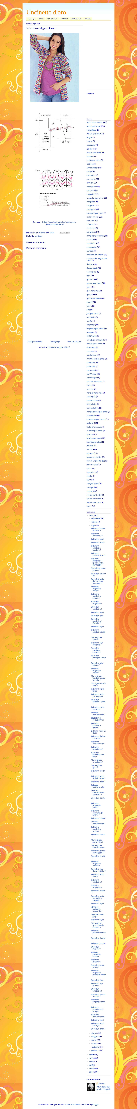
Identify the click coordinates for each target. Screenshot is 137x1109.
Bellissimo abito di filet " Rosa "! (98, 777)
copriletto (91, 243)
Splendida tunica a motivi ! (98, 995)
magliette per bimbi (95, 328)
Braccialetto (92, 168)
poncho (90, 389)
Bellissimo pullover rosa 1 (98, 554)
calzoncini (91, 175)
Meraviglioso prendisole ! (97, 761)
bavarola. (91, 145)
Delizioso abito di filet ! (98, 732)
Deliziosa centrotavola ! (98, 786)
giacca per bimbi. (94, 283)
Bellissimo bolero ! (98, 891)
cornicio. (90, 251)
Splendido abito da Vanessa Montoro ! (97, 581)
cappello (90, 194)
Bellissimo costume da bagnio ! (97, 813)
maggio (94, 1036)
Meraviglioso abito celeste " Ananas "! (98, 925)
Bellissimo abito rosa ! (97, 875)
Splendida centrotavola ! (98, 1015)
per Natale (91, 374)
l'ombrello (91, 317)
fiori (88, 276)
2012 (91, 1068)
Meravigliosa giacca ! (96, 766)
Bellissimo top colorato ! (97, 644)
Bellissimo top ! (97, 539)
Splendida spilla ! (98, 1029)
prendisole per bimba (96, 419)
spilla (89, 468)
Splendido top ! (97, 616)
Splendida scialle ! (98, 799)
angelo (89, 137)
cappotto (91, 202)
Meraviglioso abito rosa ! (97, 841)
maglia (89, 321)
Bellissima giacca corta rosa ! (98, 852)
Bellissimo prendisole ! (97, 535)
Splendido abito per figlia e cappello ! (97, 898)
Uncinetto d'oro (46, 12)
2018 (91, 1058)
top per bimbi (92, 483)
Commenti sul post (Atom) (59, 347)
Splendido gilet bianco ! (97, 664)
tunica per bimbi (94, 495)
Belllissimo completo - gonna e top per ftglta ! (97, 562)
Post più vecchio (74, 341)
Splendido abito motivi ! (97, 966)
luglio (93, 525)
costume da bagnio (95, 255)
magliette (91, 325)
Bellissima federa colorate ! (98, 737)
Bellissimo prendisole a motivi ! (97, 1009)
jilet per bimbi (92, 313)
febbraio (95, 1047)
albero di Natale (94, 134)
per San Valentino (94, 381)
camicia (90, 183)
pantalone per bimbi (95, 359)
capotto (90, 190)
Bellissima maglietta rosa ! (98, 632)
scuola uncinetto (94, 457)
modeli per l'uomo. (94, 344)
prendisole (91, 415)
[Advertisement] (55, 318)
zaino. (89, 506)
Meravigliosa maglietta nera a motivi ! (98, 678)
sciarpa (90, 453)
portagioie (91, 396)
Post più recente (35, 341)
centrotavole (92, 217)
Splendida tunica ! (98, 939)
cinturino (90, 221)
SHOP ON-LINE (76, 19)
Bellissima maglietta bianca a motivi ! (98, 973)
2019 (91, 1055)
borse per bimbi (93, 160)
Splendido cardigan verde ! (98, 658)
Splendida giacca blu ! (98, 575)
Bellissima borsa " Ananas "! (98, 529)
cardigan (38, 236)
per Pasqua (92, 378)
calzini (89, 171)
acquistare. (91, 130)
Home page (31, 19)
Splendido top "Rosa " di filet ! (98, 870)
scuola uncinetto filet (96, 461)
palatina (90, 351)
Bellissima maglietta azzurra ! (96, 829)
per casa (91, 370)
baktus (89, 141)
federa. (90, 264)
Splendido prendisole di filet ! (97, 754)
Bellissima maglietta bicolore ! (96, 548)
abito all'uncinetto (94, 122)
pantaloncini (92, 355)
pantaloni (91, 362)
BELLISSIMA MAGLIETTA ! (97, 719)
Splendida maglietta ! (96, 602)
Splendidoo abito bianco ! (98, 569)
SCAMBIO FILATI (52, 19)
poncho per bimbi (94, 393)
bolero (89, 149)
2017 (91, 1062)
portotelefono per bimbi (97, 412)
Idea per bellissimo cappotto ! (96, 909)
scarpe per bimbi (94, 438)
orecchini (90, 347)
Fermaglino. (91, 272)
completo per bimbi (95, 236)
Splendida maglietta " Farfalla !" (96, 621)
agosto (94, 522)
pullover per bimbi (94, 431)
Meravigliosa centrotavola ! (98, 846)
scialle (89, 449)
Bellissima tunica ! (98, 772)
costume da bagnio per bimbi (97, 259)
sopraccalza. (92, 464)
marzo (94, 1043)
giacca (89, 279)
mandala (90, 332)
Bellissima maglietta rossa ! (96, 805)
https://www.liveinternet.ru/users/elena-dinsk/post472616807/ (59, 223)
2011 (91, 1072)
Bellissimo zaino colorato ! (97, 708)
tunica (89, 491)
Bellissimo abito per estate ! (97, 695)
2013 (91, 1065)
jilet (88, 310)
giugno (94, 1033)
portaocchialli (93, 400)
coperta (90, 239)
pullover (90, 423)
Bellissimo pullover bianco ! (98, 932)
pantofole (91, 366)
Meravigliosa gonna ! (96, 638)
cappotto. (91, 205)
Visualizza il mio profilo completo (104, 1088)
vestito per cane (94, 502)
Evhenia (102, 1084)
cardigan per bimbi (95, 213)
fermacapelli (92, 268)
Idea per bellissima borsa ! (96, 954)
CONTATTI (64, 19)
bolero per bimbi (94, 152)
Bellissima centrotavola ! (98, 713)
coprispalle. (91, 247)
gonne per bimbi (94, 298)
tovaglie (90, 487)
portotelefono (93, 408)
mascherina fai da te (96, 340)
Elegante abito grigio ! (97, 915)
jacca (89, 306)
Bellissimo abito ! (98, 542)
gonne (89, 294)
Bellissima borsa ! (98, 818)
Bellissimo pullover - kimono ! (96, 725)
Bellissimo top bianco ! (97, 984)
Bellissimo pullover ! (96, 961)
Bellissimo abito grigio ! (97, 690)
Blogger (95, 1104)
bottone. (90, 164)
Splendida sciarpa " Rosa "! (98, 702)
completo (91, 232)
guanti (89, 302)
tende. (89, 476)
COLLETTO (91, 228)
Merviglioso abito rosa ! (98, 684)
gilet (88, 287)
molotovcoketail (73, 1104)
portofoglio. (91, 404)
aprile (94, 1040)
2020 (91, 515)
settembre (96, 518)
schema (90, 446)
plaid (89, 385)
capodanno (92, 187)
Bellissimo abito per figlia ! (97, 1024)
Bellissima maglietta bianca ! (96, 596)
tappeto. (90, 472)
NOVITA (41, 19)
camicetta (91, 179)
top (88, 480)
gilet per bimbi (93, 291)
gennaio (95, 1050)
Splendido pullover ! (96, 948)
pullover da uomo (94, 427)
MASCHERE (92, 336)
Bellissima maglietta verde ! (96, 588)
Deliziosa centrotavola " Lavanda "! (98, 792)
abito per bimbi (93, 126)
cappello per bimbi (95, 198)
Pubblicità (87, 19)
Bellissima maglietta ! (96, 881)
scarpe (90, 434)
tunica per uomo (94, 499)
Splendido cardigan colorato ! (96, 650)
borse (89, 156)
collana (90, 224)
